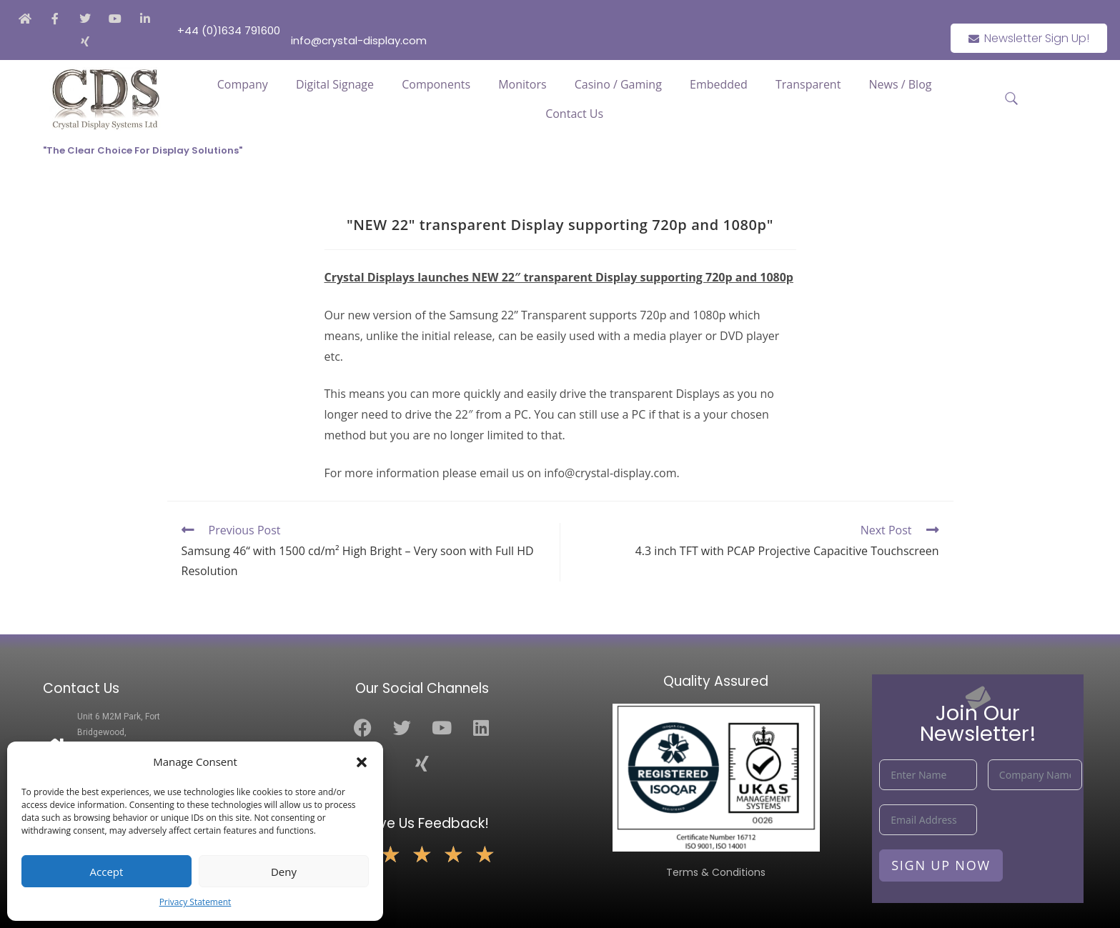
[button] (362, 762)
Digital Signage (335, 84)
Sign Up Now (941, 865)
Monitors (522, 84)
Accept (107, 871)
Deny (284, 871)
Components (436, 84)
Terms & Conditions (715, 872)
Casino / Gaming (618, 84)
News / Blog (900, 84)
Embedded (719, 84)
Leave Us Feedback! (422, 823)
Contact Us (574, 113)
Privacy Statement (195, 902)
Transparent (808, 84)
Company (242, 84)
